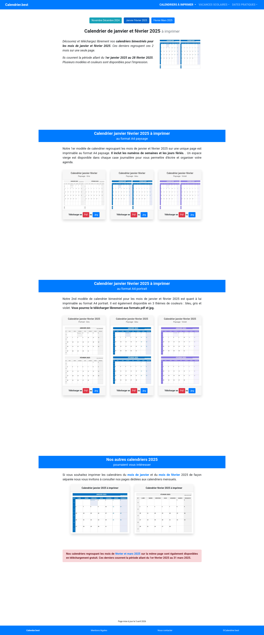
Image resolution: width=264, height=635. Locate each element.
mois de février (169, 475)
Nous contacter (165, 630)
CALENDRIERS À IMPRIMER (176, 4)
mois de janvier (138, 475)
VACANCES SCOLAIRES (213, 4)
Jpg (96, 214)
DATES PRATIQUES (243, 4)
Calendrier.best (16, 5)
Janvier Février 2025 (136, 20)
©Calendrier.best (231, 630)
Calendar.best (33, 630)
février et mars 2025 (127, 553)
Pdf (86, 214)
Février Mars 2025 (163, 20)
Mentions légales (99, 630)
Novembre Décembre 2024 (106, 20)
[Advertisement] (132, 99)
